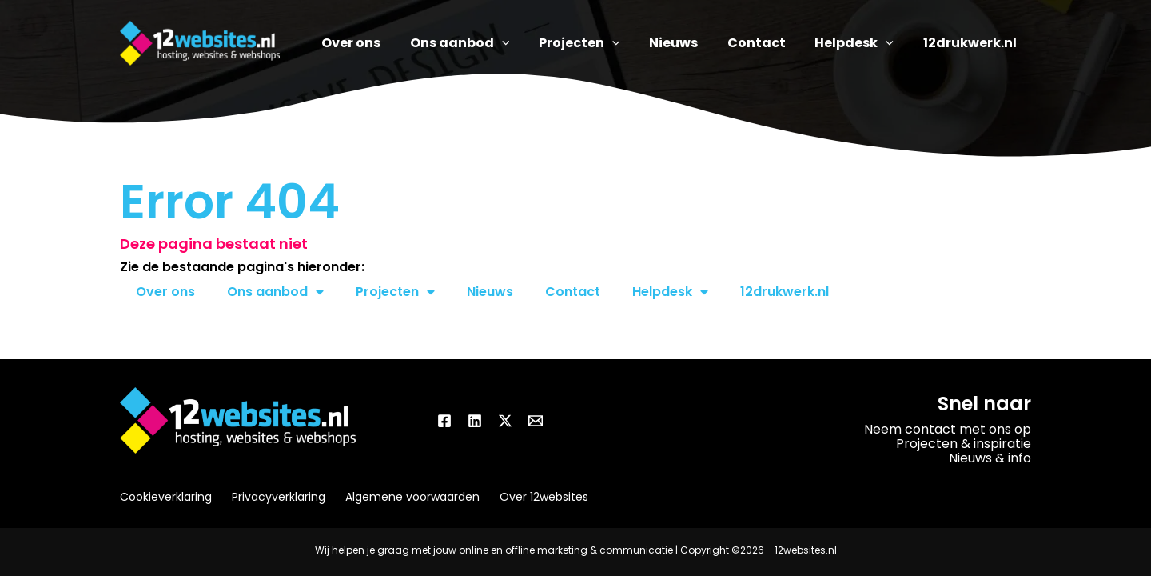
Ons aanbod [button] (275, 292)
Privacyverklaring (278, 497)
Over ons (165, 291)
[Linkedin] (475, 421)
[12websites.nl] (200, 42)
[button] (489, 43)
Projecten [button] (395, 292)
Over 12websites (544, 497)
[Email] (535, 421)
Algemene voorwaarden (412, 497)
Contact (572, 291)
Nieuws (490, 291)
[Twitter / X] (505, 421)
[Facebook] (444, 421)
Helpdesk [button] (670, 292)
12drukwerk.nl (784, 291)
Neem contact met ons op (947, 429)
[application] (531, 43)
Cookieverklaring (166, 497)
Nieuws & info (990, 458)
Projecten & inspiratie (963, 443)
